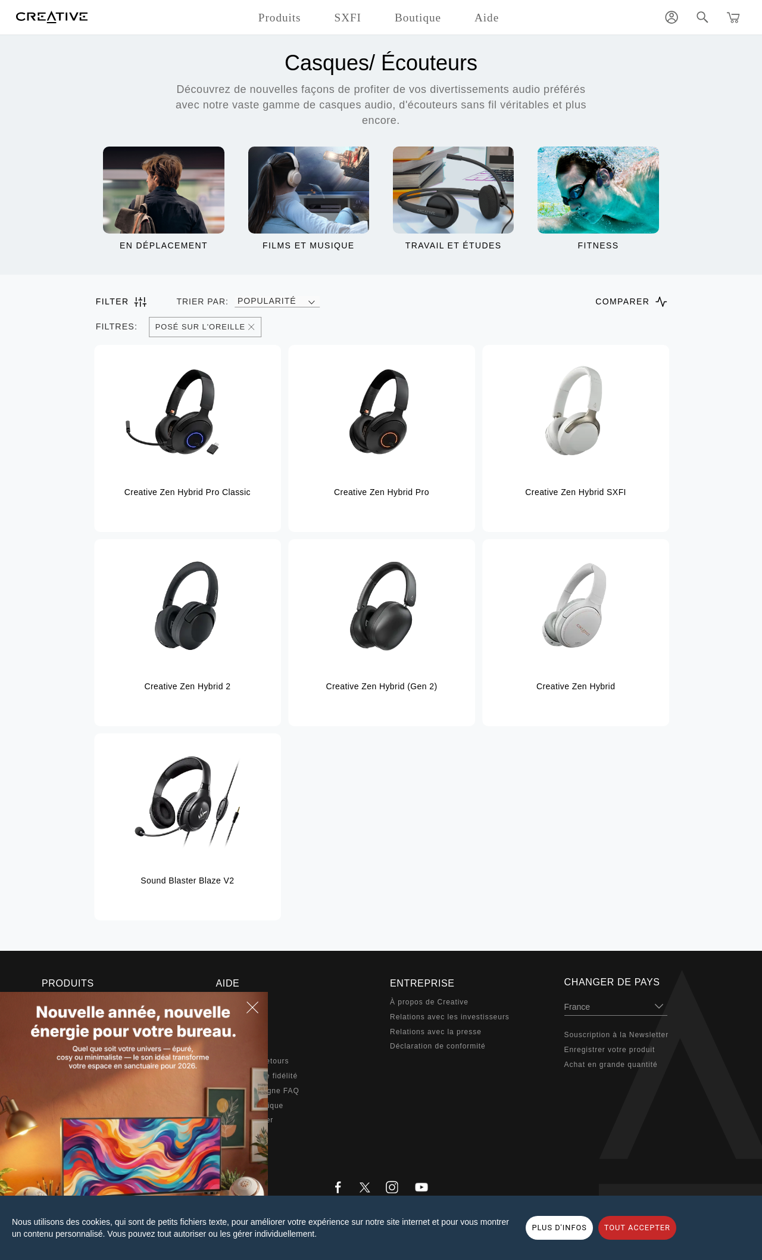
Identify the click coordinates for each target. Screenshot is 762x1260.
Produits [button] (279, 17)
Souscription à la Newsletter (616, 1035)
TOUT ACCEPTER (637, 1227)
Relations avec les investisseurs (450, 1017)
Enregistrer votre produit (609, 1050)
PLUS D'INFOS (559, 1227)
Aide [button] (486, 17)
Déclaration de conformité (438, 1046)
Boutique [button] (418, 17)
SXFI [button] (348, 17)
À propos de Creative (429, 1002)
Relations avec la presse (436, 1032)
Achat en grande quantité (611, 1064)
